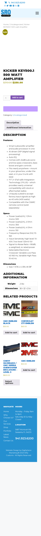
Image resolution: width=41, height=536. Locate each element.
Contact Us (8, 441)
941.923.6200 (17, 2)
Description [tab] (13, 123)
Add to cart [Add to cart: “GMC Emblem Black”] (11, 332)
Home (6, 24)
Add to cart (17, 97)
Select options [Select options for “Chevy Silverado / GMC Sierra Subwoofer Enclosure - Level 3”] (9, 382)
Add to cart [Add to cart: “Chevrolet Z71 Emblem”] (29, 332)
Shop (5, 427)
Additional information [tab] (19, 128)
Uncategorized (16, 24)
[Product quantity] (6, 98)
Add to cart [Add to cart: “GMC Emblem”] (29, 370)
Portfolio (7, 431)
